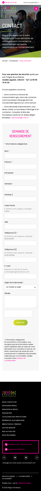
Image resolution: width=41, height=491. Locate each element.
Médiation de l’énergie (11, 424)
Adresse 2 (8, 194)
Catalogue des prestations (14, 417)
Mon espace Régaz (10, 409)
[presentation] (18, 313)
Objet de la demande (13, 282)
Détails (7, 293)
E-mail (7, 266)
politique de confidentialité (15, 359)
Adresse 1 (8, 183)
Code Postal (9, 205)
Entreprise (8, 173)
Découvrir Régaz (9, 406)
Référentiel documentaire (13, 420)
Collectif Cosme (24, 483)
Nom (6, 151)
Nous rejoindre (9, 435)
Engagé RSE (7, 413)
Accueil (4, 61)
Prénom (8, 162)
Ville (6, 222)
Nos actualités (8, 431)
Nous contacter (9, 402)
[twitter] (4, 458)
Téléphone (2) (10, 249)
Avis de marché (8, 428)
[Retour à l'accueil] (9, 9)
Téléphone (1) (10, 233)
